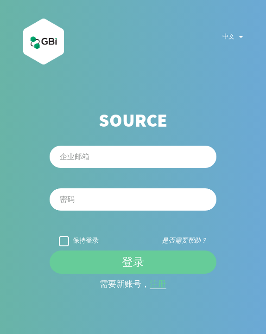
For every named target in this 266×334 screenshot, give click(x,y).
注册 (158, 284)
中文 (232, 36)
